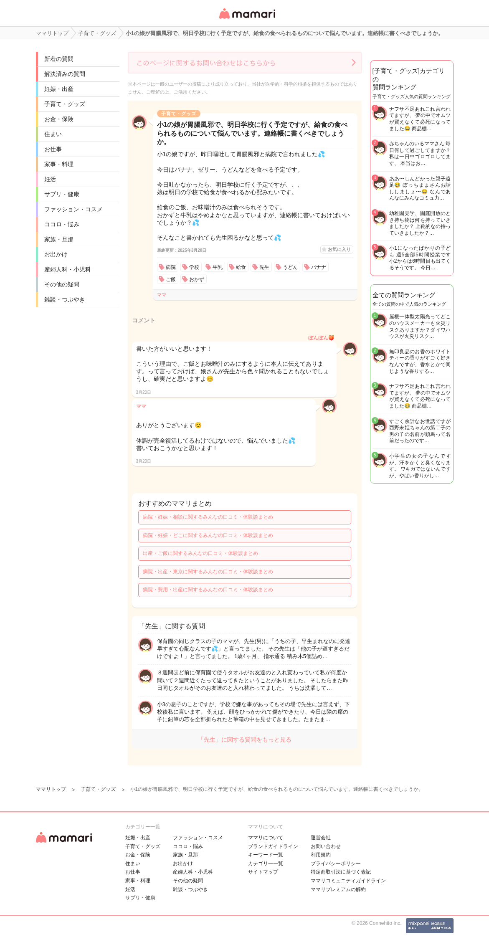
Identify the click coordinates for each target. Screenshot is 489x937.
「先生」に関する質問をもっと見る (244, 739)
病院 (171, 267)
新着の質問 (58, 59)
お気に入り (339, 249)
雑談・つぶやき (64, 299)
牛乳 (218, 267)
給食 (241, 267)
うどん (290, 267)
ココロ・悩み (61, 224)
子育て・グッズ (64, 104)
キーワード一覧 (265, 855)
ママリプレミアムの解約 (338, 889)
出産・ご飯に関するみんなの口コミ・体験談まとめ (200, 553)
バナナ (318, 267)
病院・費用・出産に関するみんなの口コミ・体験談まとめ (208, 590)
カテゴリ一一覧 (265, 863)
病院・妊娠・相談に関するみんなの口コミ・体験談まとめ (208, 517)
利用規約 (321, 855)
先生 (264, 267)
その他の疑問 (61, 284)
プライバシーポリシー (336, 863)
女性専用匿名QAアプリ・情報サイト (246, 19)
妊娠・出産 (58, 89)
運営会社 (321, 838)
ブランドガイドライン (273, 846)
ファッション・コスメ (73, 209)
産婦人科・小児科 (67, 269)
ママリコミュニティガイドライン (348, 881)
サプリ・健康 (61, 194)
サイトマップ (263, 872)
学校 (194, 267)
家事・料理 (58, 164)
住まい (53, 134)
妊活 (50, 179)
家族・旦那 (58, 239)
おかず (196, 279)
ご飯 (171, 279)
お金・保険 (58, 119)
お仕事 (53, 149)
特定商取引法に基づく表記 (341, 872)
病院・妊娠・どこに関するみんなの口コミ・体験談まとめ (208, 535)
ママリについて (265, 838)
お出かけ (56, 254)
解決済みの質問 (64, 74)
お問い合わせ (326, 846)
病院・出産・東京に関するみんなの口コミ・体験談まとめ (208, 572)
